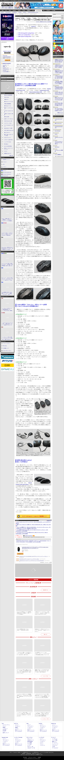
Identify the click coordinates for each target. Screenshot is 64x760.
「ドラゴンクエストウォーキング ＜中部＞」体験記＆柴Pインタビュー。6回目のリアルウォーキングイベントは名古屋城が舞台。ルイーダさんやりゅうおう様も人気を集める (7, 324)
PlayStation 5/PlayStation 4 (7, 174)
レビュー (2, 12)
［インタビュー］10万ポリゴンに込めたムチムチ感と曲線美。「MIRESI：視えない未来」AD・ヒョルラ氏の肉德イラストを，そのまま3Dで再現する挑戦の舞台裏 (42, 714)
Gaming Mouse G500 (44, 90)
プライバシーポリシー (6, 343)
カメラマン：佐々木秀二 (47, 21)
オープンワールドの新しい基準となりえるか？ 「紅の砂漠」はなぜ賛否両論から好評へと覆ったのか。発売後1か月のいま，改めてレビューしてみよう (7, 264)
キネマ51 (5, 151)
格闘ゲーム (54, 741)
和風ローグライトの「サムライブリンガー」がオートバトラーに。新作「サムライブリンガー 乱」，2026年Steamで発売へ (59, 98)
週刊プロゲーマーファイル (8, 101)
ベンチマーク (42, 745)
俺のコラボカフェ (7, 132)
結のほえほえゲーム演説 (8, 128)
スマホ (23, 10)
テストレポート (8, 12)
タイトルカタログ (18, 731)
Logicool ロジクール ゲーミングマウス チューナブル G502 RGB (31, 560)
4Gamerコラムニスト (7, 137)
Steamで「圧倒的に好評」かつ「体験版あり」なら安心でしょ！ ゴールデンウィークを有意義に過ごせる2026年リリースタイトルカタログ (7, 219)
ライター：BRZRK (39, 21)
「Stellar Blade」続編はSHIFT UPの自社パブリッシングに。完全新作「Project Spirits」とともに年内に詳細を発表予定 (59, 82)
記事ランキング (6, 732)
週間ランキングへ (60, 112)
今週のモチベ (6, 99)
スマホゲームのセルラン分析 (8, 111)
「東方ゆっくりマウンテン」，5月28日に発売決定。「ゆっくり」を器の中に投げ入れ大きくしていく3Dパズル (59, 77)
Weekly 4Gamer (6, 97)
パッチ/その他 (5, 71)
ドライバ (24, 12)
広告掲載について (6, 348)
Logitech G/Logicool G (7, 51)
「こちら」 (38, 753)
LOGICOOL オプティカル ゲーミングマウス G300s (29, 558)
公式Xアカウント (6, 0)
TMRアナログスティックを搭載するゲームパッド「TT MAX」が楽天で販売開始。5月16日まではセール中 (59, 71)
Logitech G (33, 26)
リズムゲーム (54, 745)
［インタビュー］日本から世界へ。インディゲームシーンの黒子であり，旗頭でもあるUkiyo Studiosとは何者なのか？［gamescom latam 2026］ (7, 338)
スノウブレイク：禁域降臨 (59, 151)
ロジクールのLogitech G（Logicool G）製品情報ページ (34, 516)
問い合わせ (20, 0)
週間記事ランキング (6, 159)
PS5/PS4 (14, 10)
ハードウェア (38, 10)
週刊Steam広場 (6, 116)
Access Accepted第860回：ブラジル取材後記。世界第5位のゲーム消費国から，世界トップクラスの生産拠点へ (24, 613)
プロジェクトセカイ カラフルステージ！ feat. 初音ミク (58, 142)
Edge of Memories (57, 130)
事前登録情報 (30, 741)
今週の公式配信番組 (7, 103)
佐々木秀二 (37, 541)
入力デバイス (36, 540)
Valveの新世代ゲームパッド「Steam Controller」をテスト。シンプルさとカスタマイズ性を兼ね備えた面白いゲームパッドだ (42, 653)
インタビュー (14, 12)
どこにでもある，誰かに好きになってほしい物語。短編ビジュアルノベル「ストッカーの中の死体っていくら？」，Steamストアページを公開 (59, 104)
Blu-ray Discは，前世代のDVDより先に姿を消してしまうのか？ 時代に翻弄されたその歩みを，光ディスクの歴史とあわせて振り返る (7, 248)
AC (43, 10)
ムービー (19, 12)
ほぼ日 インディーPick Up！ (8, 118)
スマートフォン (30, 737)
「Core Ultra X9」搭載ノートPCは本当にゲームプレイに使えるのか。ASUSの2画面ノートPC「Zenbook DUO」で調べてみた (24, 653)
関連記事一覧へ (49, 520)
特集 (4, 66)
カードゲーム (54, 742)
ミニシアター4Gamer (7, 141)
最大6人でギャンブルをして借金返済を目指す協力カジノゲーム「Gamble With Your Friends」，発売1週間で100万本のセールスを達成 (59, 88)
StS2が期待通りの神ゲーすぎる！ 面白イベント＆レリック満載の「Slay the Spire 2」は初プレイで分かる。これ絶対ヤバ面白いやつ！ (7, 293)
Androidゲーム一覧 (31, 747)
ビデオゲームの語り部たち (8, 139)
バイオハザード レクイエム (58, 120)
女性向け (28, 10)
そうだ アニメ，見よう (8, 123)
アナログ (48, 10)
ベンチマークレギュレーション (33, 12)
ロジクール (5, 55)
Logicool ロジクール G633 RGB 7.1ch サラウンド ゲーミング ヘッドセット (33, 556)
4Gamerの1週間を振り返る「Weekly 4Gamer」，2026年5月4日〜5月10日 (22, 630)
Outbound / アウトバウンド (59, 138)
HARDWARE (31, 540)
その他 (53, 746)
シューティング (55, 744)
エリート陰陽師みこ (58, 154)
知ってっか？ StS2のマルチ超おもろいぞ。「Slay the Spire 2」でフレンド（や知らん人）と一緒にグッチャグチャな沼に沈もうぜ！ (7, 279)
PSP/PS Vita (53, 723)
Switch (19, 10)
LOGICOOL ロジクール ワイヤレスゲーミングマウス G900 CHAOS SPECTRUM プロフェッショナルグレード (35, 548)
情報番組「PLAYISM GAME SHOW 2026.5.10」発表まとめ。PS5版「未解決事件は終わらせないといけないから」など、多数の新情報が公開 (59, 60)
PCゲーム (4, 170)
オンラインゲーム (6, 724)
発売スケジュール (18, 730)
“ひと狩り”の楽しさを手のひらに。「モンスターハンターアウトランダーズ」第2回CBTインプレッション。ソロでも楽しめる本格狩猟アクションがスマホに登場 (59, 93)
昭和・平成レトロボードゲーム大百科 (8, 135)
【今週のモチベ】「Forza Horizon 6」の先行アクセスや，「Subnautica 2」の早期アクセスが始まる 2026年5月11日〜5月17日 (42, 613)
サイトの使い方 (13, 0)
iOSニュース (29, 738)
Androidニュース (30, 740)
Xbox (10, 10)
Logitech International (7, 56)
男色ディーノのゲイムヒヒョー (8, 108)
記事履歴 (55, 0)
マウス (48, 540)
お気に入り (51, 0)
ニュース (4, 64)
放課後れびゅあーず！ (8, 153)
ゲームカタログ (55, 747)
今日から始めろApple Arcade (8, 130)
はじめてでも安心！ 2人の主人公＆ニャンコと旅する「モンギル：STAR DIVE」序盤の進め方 (7, 234)
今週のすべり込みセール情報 (8, 114)
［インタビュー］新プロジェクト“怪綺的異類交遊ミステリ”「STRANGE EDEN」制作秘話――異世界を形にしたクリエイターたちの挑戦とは (7, 309)
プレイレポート (30, 726)
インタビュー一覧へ (45, 718)
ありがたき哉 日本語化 (8, 146)
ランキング (61, 0)
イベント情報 (54, 740)
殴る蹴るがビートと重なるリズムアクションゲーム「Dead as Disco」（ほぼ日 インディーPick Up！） (42, 630)
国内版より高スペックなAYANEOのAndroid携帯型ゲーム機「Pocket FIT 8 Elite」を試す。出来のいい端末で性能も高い (42, 670)
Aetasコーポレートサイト (7, 350)
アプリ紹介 (29, 744)
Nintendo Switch (5, 737)
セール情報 (29, 742)
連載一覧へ (12, 155)
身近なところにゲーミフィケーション (8, 149)
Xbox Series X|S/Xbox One (7, 172)
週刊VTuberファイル (7, 105)
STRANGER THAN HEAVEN (59, 127)
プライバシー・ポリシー (32, 757)
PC (6, 10)
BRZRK (29, 541)
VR (33, 10)
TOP (2, 10)
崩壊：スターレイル (58, 123)
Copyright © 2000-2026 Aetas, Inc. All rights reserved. (32, 758)
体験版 (4, 727)
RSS (1, 0)
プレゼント (5, 161)
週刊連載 (4, 730)
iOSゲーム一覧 (30, 746)
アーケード (53, 737)
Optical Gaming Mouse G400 (35, 91)
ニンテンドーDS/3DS (18, 737)
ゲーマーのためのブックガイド (8, 126)
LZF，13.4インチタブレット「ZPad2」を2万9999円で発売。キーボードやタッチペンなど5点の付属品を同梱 (59, 109)
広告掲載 (39, 757)
